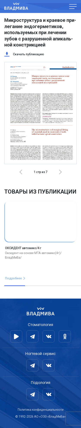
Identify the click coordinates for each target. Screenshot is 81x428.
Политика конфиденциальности (41, 409)
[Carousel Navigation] (40, 172)
